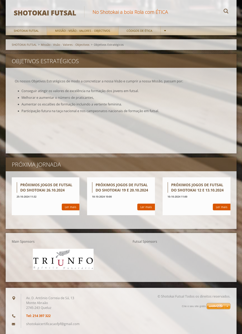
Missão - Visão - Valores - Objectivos (82, 31)
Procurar (226, 11)
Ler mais (70, 207)
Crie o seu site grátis (194, 306)
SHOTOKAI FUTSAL (26, 31)
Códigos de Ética (139, 31)
